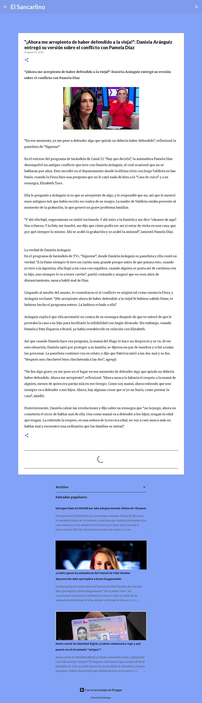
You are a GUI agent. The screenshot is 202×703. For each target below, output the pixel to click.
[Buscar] (50, 6)
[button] (26, 60)
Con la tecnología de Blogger (101, 690)
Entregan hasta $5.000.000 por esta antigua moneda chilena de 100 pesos (101, 508)
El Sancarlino (28, 6)
